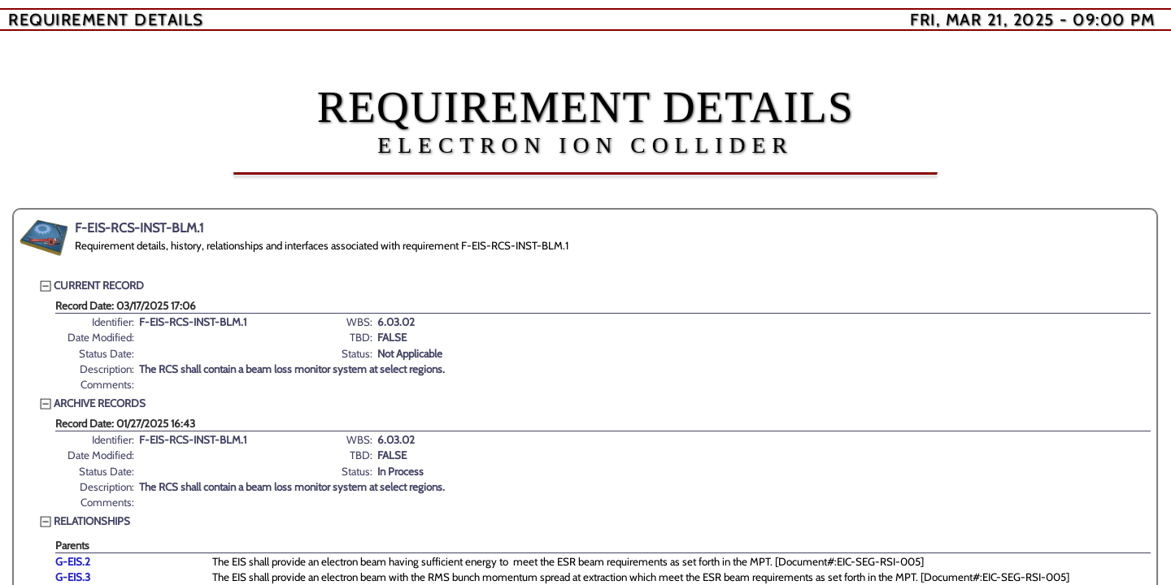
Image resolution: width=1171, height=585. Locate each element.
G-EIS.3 (72, 576)
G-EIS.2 (72, 561)
